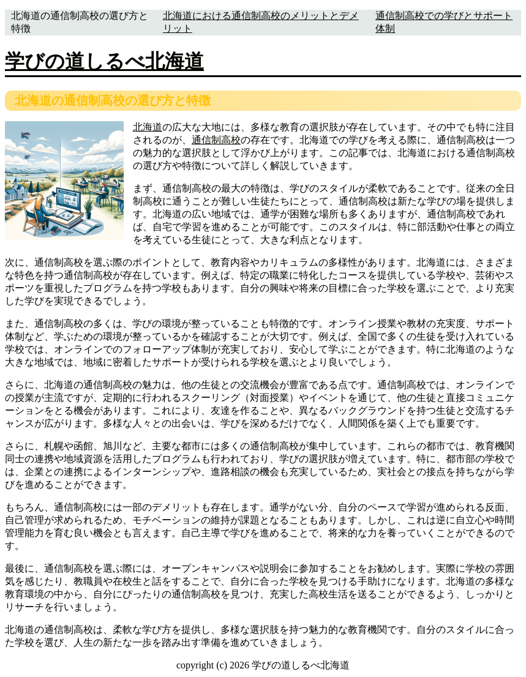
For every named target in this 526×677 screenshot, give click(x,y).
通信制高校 (216, 140)
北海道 (147, 127)
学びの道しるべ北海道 (104, 61)
